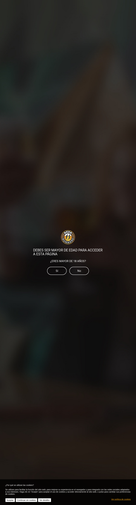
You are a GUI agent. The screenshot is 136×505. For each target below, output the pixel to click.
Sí (57, 271)
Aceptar (10, 500)
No (79, 271)
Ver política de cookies (121, 499)
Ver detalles (44, 500)
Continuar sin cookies (26, 500)
